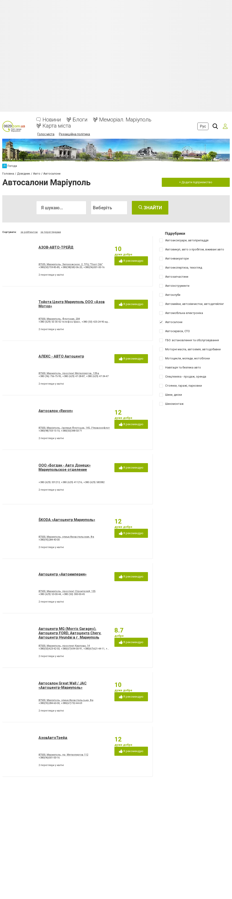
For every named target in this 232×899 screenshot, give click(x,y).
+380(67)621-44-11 (93, 648)
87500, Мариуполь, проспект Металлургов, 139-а (69, 373)
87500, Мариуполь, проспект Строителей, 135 (67, 591)
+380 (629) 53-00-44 (50, 594)
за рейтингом (29, 232)
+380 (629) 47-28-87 (73, 376)
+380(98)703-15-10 (49, 430)
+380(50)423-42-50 (49, 648)
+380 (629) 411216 (71, 482)
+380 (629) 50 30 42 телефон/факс (59, 321)
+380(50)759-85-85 (49, 267)
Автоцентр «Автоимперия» (63, 574)
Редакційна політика (74, 134)
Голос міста (45, 134)
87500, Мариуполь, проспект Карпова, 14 (64, 645)
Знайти (150, 207)
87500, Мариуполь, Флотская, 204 (59, 318)
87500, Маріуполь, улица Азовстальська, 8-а (66, 700)
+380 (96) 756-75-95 (50, 376)
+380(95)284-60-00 (49, 703)
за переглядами (51, 232)
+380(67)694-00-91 (71, 648)
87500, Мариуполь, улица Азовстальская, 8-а (66, 536)
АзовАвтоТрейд (53, 738)
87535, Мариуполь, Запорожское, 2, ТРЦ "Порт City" (71, 264)
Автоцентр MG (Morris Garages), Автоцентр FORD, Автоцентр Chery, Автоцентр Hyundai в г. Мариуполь (70, 633)
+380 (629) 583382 (93, 482)
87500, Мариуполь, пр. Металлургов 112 (63, 754)
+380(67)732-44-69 (71, 703)
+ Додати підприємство (195, 182)
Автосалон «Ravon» (56, 411)
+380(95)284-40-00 (49, 539)
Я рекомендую (131, 261)
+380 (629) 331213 (49, 482)
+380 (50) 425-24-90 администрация (103, 321)
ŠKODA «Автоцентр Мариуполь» (67, 520)
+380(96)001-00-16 (93, 267)
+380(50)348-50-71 (71, 430)
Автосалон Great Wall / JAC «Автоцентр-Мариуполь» (63, 685)
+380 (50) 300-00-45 (73, 594)
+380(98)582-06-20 (71, 267)
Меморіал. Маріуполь (125, 120)
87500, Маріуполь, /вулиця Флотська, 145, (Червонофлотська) (77, 427)
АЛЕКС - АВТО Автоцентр (61, 356)
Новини (52, 120)
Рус (203, 126)
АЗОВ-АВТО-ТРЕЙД (56, 247)
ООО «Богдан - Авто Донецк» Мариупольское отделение (65, 467)
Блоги (80, 120)
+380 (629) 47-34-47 (97, 376)
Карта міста (57, 126)
